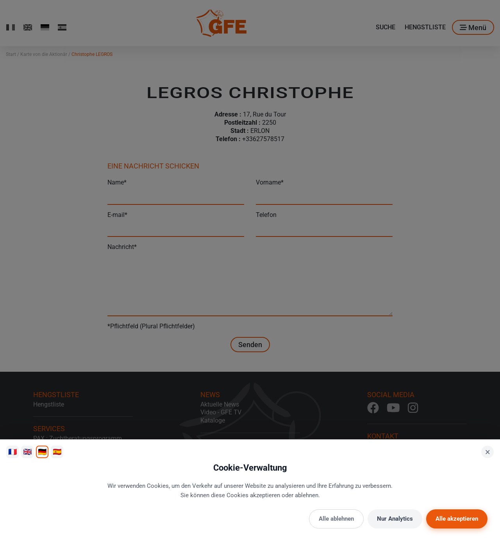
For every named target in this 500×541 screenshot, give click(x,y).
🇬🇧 (27, 452)
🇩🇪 (42, 452)
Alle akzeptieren (457, 518)
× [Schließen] (487, 451)
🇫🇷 (12, 452)
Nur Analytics (395, 518)
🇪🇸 (57, 452)
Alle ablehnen (336, 518)
